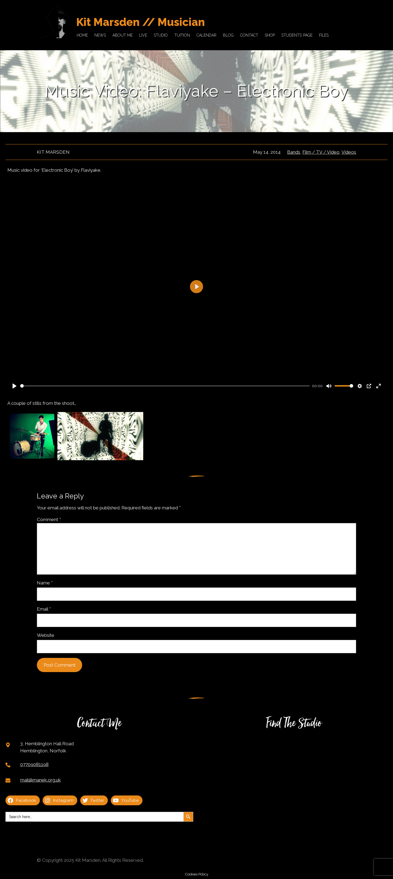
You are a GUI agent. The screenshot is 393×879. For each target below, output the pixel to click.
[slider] (165, 385)
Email (44, 609)
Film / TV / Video (321, 152)
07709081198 (34, 764)
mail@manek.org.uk (40, 780)
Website (45, 635)
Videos (348, 152)
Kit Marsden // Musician (140, 22)
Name (45, 583)
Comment (49, 519)
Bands (293, 152)
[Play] (14, 386)
